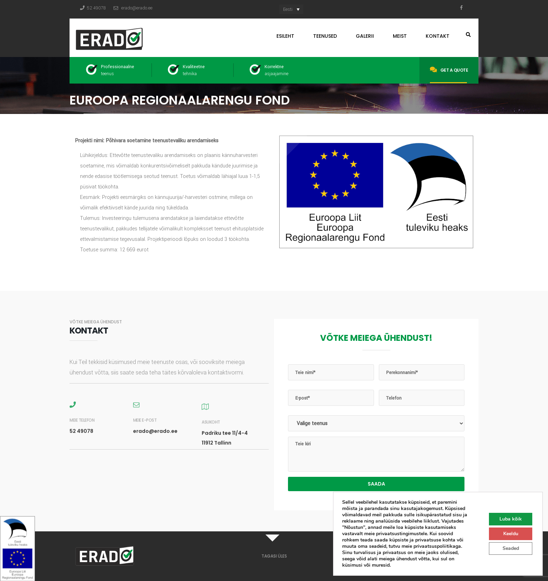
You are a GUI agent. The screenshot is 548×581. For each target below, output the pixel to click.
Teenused (325, 36)
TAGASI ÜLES (274, 556)
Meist (400, 36)
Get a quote (449, 69)
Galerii (365, 36)
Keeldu (510, 533)
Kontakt (437, 36)
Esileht (285, 36)
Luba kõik (510, 519)
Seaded (511, 548)
